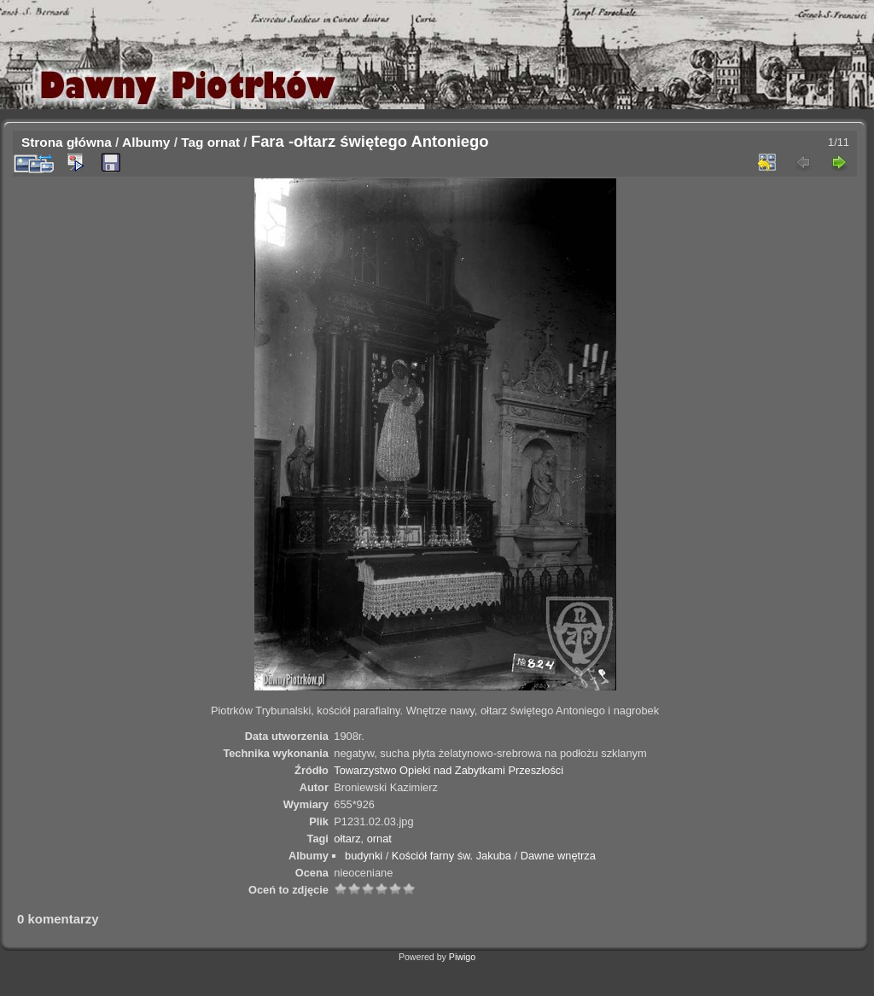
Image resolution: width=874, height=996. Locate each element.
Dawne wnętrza (558, 855)
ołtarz (347, 838)
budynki (363, 855)
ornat (223, 142)
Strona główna (66, 142)
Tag (192, 142)
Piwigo (462, 957)
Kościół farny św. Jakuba (451, 855)
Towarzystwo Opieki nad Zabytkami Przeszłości (448, 770)
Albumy (146, 142)
